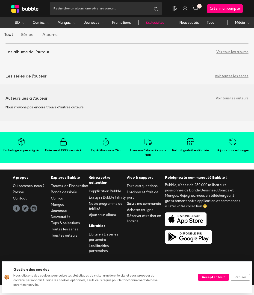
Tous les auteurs (64, 235)
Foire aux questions (142, 186)
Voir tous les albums (232, 52)
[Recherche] (100, 8)
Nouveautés (189, 22)
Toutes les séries (64, 229)
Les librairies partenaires (99, 248)
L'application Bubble (105, 191)
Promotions (121, 22)
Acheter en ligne (140, 210)
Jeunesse (94, 22)
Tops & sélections (65, 223)
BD (20, 22)
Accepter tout (213, 277)
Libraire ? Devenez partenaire (103, 237)
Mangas (67, 22)
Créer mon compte (225, 8)
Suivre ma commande (144, 203)
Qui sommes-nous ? (28, 186)
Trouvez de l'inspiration (69, 186)
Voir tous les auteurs (232, 98)
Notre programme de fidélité (105, 206)
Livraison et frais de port (142, 195)
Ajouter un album (102, 215)
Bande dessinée (64, 192)
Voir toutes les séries (231, 76)
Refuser (240, 277)
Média (242, 22)
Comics (41, 22)
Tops (213, 22)
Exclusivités (155, 22)
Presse (18, 192)
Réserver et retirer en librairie (144, 218)
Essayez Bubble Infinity (107, 197)
